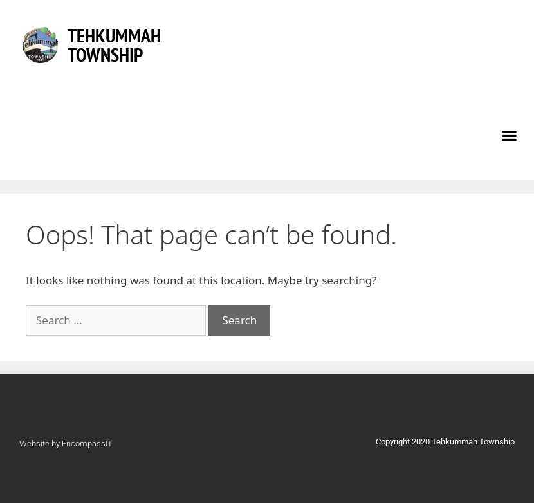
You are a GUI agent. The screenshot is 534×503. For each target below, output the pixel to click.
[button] (509, 135)
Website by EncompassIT (66, 443)
